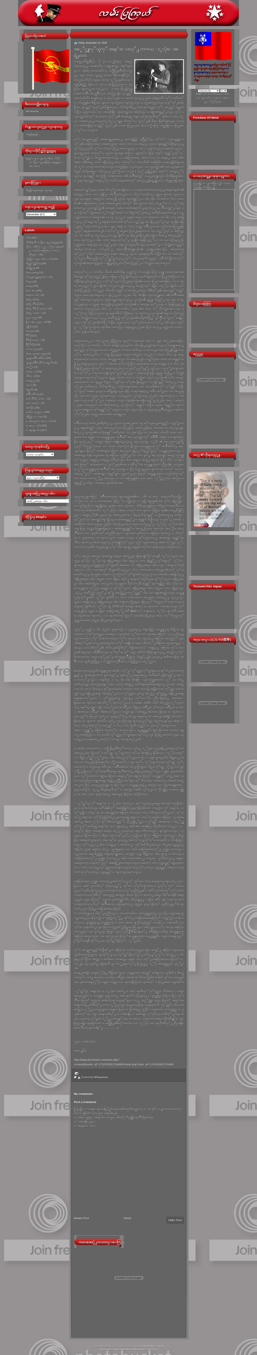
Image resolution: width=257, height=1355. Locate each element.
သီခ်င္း (30, 376)
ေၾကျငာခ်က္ (33, 430)
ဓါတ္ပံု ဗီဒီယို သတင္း (37, 308)
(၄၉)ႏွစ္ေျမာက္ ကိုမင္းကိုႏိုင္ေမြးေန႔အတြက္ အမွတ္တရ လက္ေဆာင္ (44, 162)
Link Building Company (153, 1346)
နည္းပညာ (32, 317)
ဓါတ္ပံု (29, 299)
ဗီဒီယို (28, 335)
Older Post (175, 1220)
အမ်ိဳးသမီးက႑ (33, 394)
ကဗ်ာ (28, 237)
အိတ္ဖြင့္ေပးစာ (34, 416)
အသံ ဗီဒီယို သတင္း (36, 398)
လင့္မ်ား (30, 367)
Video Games (105, 1349)
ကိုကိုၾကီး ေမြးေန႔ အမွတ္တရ (42, 242)
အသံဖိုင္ (30, 407)
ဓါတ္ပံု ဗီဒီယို (32, 304)
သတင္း (30, 371)
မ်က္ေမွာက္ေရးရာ (36, 353)
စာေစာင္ (31, 290)
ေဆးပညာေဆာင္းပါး (39, 421)
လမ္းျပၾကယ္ (119, 1346)
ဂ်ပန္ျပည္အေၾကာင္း (37, 276)
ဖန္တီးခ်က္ (30, 326)
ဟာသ (29, 385)
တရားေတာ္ (33, 295)
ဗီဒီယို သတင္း (33, 340)
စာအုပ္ (29, 285)
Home (127, 1218)
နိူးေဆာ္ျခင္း (35, 322)
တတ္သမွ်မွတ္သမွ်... (33, 134)
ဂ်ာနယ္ (29, 281)
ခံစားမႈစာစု (32, 272)
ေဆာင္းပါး (33, 425)
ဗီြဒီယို (29, 344)
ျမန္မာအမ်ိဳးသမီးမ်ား (36, 358)
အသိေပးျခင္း (35, 412)
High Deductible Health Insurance (129, 1349)
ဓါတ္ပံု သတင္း (34, 313)
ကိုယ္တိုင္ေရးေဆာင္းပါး (39, 258)
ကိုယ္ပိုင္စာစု (31, 267)
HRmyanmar (101, 1077)
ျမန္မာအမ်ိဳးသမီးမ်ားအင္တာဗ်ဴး (39, 362)
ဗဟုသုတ (30, 331)
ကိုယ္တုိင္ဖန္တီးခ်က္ (33, 263)
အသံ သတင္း (33, 403)
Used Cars (153, 1349)
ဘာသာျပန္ (32, 349)
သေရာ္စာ (31, 380)
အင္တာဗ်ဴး (30, 389)
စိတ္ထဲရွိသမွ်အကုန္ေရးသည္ (39, 190)
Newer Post (81, 1218)
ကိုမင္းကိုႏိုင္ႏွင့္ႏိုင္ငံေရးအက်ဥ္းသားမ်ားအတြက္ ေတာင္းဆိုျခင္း (45, 250)
